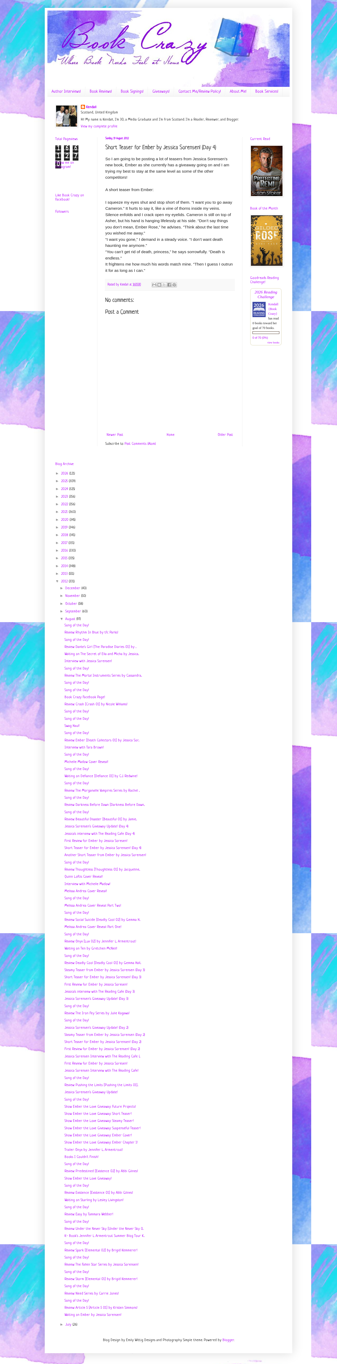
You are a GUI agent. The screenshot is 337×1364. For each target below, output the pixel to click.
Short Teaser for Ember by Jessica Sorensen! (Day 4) (103, 848)
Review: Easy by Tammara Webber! (89, 1214)
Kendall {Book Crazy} (273, 309)
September (73, 611)
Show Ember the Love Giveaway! (88, 1179)
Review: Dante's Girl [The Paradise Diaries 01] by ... (100, 647)
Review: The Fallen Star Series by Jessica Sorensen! (101, 1265)
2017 (64, 543)
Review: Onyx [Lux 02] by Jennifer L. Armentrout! (100, 941)
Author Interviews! (66, 91)
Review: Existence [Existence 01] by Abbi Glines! (99, 1193)
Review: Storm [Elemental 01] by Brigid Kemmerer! (101, 1279)
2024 (65, 489)
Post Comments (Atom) (140, 444)
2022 (65, 504)
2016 (65, 551)
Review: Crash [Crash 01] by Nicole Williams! (96, 704)
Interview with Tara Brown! (84, 748)
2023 (65, 497)
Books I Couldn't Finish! (81, 1157)
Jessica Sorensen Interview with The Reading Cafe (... (102, 1056)
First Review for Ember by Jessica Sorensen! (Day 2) (102, 1049)
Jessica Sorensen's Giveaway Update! (91, 1092)
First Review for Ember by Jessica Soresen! (96, 841)
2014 (65, 566)
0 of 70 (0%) (260, 337)
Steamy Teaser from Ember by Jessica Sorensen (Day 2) (105, 1035)
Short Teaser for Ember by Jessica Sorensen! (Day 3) (103, 977)
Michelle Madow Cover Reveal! (86, 762)
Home (171, 435)
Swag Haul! (72, 726)
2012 (65, 581)
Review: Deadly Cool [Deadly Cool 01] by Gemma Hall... (103, 963)
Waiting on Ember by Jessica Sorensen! (93, 1315)
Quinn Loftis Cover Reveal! (84, 877)
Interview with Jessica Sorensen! (88, 661)
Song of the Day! (77, 625)
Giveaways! (161, 91)
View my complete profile (99, 126)
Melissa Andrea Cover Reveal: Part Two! (93, 906)
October (71, 604)
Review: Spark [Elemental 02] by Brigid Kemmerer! (101, 1250)
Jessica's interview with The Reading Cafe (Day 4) (100, 834)
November (73, 596)
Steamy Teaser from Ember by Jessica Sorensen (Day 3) (105, 970)
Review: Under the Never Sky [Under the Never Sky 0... (104, 1229)
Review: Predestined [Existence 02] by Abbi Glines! (101, 1171)
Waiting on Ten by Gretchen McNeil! (91, 949)
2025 (65, 481)
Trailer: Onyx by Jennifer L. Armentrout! (94, 1150)
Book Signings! (132, 91)
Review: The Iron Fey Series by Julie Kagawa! (97, 1013)
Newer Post (115, 435)
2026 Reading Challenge (266, 294)
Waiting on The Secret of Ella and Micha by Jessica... (102, 654)
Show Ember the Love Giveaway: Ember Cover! (98, 1135)
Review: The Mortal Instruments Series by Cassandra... (103, 676)
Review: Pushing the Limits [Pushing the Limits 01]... (101, 1085)
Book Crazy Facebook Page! (85, 697)
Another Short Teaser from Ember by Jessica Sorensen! (105, 855)
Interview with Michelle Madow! (87, 884)
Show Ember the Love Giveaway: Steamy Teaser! (99, 1121)
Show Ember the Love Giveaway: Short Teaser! (98, 1114)
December (73, 588)
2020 (65, 520)
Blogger (228, 1340)
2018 (65, 535)
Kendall (91, 107)
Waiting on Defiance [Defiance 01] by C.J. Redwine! (101, 776)
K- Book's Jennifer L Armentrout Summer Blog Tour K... (105, 1236)
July (68, 1325)
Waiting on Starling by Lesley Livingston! (94, 1200)
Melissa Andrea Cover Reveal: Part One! (93, 927)
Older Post (225, 435)
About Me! (238, 91)
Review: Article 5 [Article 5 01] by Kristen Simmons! (101, 1308)
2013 (65, 574)
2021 (65, 512)
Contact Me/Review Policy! (200, 91)
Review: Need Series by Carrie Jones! (92, 1294)
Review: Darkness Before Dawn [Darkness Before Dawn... (105, 805)
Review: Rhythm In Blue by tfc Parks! (91, 632)
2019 (65, 527)
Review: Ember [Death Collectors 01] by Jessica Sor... (102, 740)
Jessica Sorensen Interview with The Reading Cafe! (101, 1071)
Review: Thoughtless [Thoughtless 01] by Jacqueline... (102, 870)
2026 (65, 474)
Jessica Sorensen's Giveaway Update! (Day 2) (96, 1028)
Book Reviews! (101, 91)
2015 (64, 558)
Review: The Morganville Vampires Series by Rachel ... (102, 791)
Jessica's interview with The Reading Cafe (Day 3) (100, 992)
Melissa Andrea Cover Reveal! (86, 891)
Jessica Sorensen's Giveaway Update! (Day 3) (96, 999)
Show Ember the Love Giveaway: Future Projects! (100, 1107)
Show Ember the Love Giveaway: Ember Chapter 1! (101, 1143)
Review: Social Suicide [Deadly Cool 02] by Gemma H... (102, 920)
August (70, 619)
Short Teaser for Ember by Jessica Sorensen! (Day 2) (103, 1042)
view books (273, 342)
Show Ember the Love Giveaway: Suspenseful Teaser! (103, 1128)
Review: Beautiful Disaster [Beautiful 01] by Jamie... (101, 819)
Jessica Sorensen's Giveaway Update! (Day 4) (96, 826)
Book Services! (266, 91)
